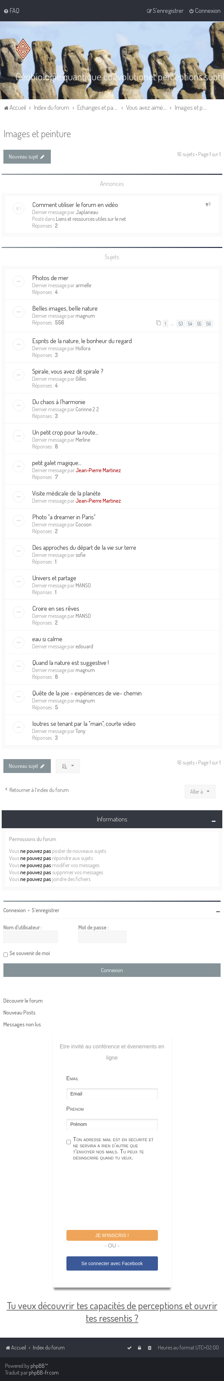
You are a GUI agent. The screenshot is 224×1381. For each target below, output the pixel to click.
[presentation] (117, 1196)
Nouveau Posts (19, 1012)
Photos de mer (50, 277)
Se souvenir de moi (29, 952)
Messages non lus (22, 1024)
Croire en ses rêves (55, 608)
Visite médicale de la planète (66, 492)
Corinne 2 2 (87, 408)
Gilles (81, 378)
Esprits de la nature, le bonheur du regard (82, 340)
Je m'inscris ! (112, 1235)
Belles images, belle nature (65, 308)
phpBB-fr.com (44, 1372)
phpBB (37, 1365)
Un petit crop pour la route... (65, 431)
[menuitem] (11, 10)
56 (208, 323)
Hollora (83, 347)
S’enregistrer (45, 909)
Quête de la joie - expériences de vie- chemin (87, 692)
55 (199, 323)
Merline (83, 439)
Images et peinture (37, 133)
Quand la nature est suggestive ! (70, 662)
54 (190, 323)
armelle (83, 284)
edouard (84, 646)
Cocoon (83, 524)
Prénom (75, 1108)
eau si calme (47, 638)
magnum (85, 315)
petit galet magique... (56, 462)
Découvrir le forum (23, 1000)
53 (181, 323)
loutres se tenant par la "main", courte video (84, 723)
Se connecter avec (112, 1263)
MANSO (83, 585)
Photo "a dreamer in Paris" (64, 516)
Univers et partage (54, 577)
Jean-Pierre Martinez (98, 469)
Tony (80, 730)
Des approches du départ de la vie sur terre (84, 547)
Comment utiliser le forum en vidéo (75, 204)
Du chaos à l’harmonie (58, 401)
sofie (80, 554)
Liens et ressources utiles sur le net (91, 218)
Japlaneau (87, 211)
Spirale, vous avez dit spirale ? (67, 371)
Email (72, 1078)
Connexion (14, 909)
